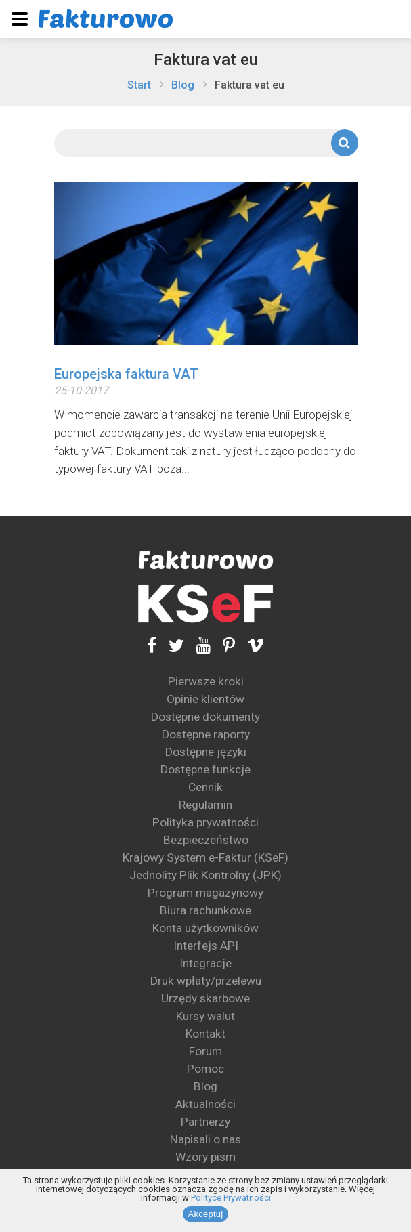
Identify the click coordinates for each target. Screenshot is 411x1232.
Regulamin (205, 804)
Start (139, 85)
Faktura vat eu (206, 59)
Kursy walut (205, 1016)
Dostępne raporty (206, 734)
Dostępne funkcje (205, 769)
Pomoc (205, 1069)
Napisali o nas (205, 1139)
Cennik (205, 787)
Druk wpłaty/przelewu (205, 980)
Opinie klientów (205, 699)
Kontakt (205, 1033)
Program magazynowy (205, 892)
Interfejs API (205, 945)
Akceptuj (205, 1214)
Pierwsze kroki (206, 681)
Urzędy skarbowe (205, 998)
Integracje (205, 963)
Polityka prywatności (205, 822)
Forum (205, 1051)
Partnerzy (205, 1121)
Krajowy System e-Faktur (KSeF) (205, 857)
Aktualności (205, 1104)
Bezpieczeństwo (205, 840)
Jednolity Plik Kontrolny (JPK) (205, 875)
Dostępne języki (205, 752)
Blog (182, 85)
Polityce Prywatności (231, 1197)
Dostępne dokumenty (205, 716)
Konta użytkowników (205, 928)
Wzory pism (205, 1157)
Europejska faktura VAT (126, 374)
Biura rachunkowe (205, 910)
